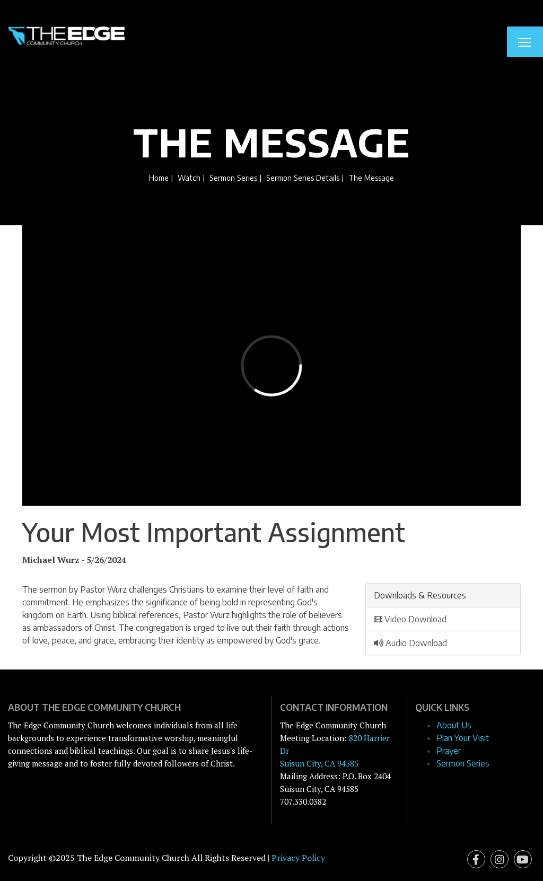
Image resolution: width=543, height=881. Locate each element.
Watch (189, 177)
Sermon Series (233, 177)
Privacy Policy (298, 858)
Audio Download (410, 643)
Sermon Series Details (302, 177)
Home (159, 177)
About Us (453, 725)
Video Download (410, 619)
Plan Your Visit (462, 738)
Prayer (448, 750)
